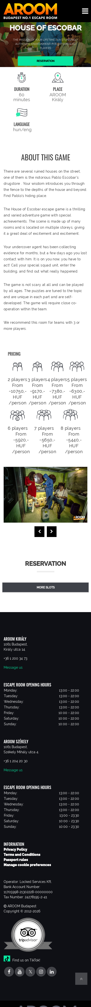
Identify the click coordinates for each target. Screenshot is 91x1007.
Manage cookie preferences (27, 865)
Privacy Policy (15, 849)
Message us (13, 667)
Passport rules (16, 860)
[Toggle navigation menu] (85, 11)
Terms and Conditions (22, 855)
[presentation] (39, 531)
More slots (46, 587)
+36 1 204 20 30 (16, 761)
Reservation (45, 61)
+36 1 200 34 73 (15, 658)
